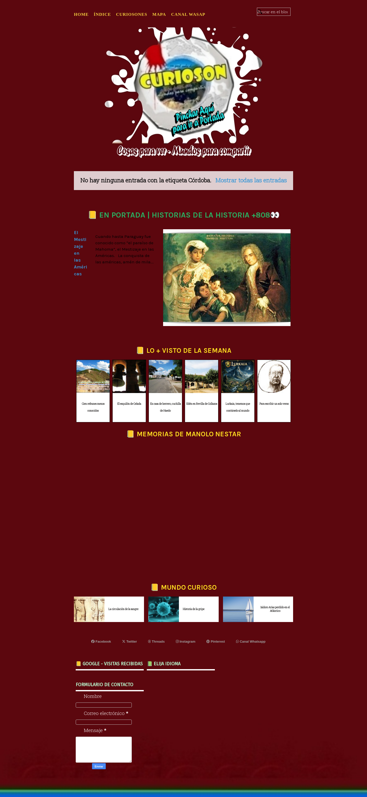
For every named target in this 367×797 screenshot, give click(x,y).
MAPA (159, 14)
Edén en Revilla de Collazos (201, 404)
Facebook (101, 641)
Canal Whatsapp (251, 641)
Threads (156, 641)
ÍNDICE (102, 14)
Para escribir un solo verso (274, 404)
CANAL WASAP (188, 14)
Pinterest (215, 641)
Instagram (185, 641)
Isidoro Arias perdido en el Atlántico (275, 609)
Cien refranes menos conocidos (93, 407)
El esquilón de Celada (129, 404)
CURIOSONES (131, 14)
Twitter (129, 641)
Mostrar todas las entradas (251, 180)
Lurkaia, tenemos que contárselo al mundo (238, 407)
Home (81, 14)
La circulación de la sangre (123, 609)
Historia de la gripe (193, 609)
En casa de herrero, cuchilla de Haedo (165, 407)
